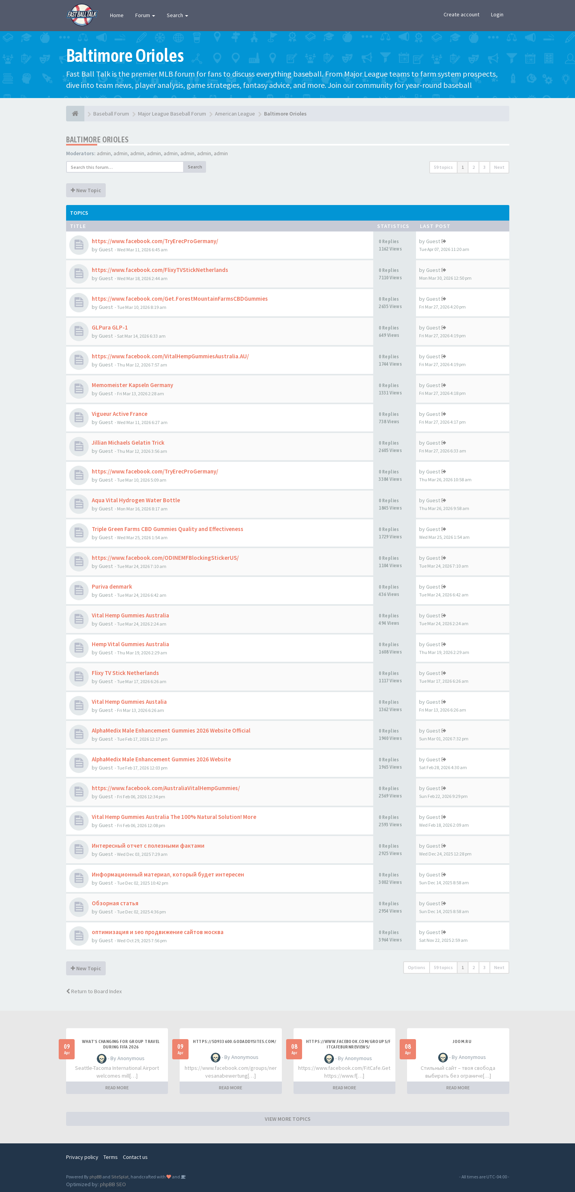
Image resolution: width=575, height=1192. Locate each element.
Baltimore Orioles (97, 139)
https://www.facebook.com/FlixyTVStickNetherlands (160, 269)
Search (177, 15)
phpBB (95, 1177)
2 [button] (473, 167)
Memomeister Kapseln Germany (132, 385)
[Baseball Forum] (75, 113)
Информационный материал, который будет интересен (168, 874)
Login (497, 14)
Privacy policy (82, 1156)
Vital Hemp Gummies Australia (130, 615)
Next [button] (499, 167)
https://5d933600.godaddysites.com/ (234, 1041)
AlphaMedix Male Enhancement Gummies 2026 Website (161, 759)
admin (104, 153)
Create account (461, 14)
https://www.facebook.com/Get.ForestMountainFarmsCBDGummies (180, 298)
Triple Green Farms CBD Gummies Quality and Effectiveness (167, 529)
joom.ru (462, 1041)
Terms (110, 1156)
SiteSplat (120, 1177)
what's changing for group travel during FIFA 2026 (121, 1044)
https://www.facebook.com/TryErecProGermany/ (155, 241)
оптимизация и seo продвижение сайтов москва (158, 932)
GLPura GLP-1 (110, 327)
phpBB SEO (113, 1184)
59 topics (443, 167)
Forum (145, 15)
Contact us (135, 1156)
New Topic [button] (86, 190)
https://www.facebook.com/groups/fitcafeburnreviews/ (348, 1044)
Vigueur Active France (119, 413)
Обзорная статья (115, 903)
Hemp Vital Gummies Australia (130, 644)
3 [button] (484, 167)
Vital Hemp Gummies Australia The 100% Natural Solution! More (174, 816)
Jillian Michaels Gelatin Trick (128, 442)
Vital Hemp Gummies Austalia (129, 701)
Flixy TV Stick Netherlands (125, 673)
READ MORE (117, 1087)
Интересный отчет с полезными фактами (148, 845)
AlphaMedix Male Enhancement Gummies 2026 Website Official (171, 730)
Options (416, 967)
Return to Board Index (94, 991)
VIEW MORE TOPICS (288, 1118)
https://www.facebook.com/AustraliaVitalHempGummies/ (166, 788)
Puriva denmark (112, 586)
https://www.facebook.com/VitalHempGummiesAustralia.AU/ (170, 356)
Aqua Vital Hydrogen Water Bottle (136, 500)
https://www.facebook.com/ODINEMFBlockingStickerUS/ (165, 557)
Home (117, 15)
